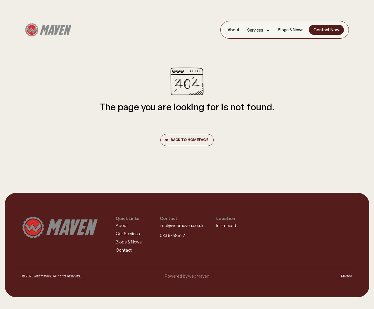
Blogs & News (291, 29)
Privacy (346, 276)
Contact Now (326, 29)
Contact (124, 250)
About (234, 29)
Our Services (128, 233)
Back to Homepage (190, 140)
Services (255, 30)
